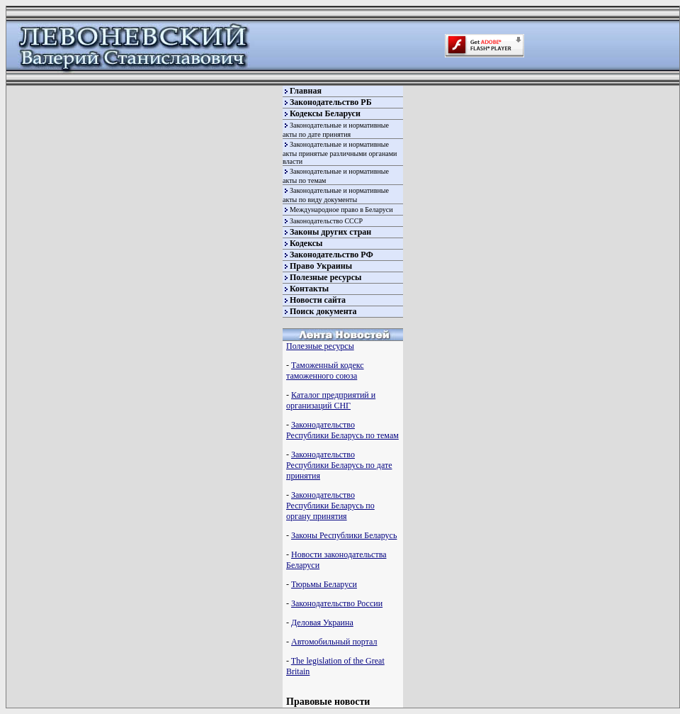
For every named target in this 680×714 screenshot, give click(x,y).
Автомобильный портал (334, 642)
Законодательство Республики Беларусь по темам (342, 430)
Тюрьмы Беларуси (324, 584)
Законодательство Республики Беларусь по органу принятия (330, 505)
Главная (306, 91)
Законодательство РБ (331, 102)
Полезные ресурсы (325, 277)
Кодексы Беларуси (325, 113)
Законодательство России (336, 603)
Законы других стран (330, 232)
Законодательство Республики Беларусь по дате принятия (339, 465)
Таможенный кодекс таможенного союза (325, 370)
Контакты (309, 289)
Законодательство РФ (331, 255)
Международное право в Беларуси (341, 209)
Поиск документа (323, 311)
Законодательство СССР (326, 221)
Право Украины (321, 266)
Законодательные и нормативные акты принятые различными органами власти (340, 152)
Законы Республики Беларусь (344, 535)
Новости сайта (318, 300)
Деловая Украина (322, 622)
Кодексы (306, 243)
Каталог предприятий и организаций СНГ (330, 400)
